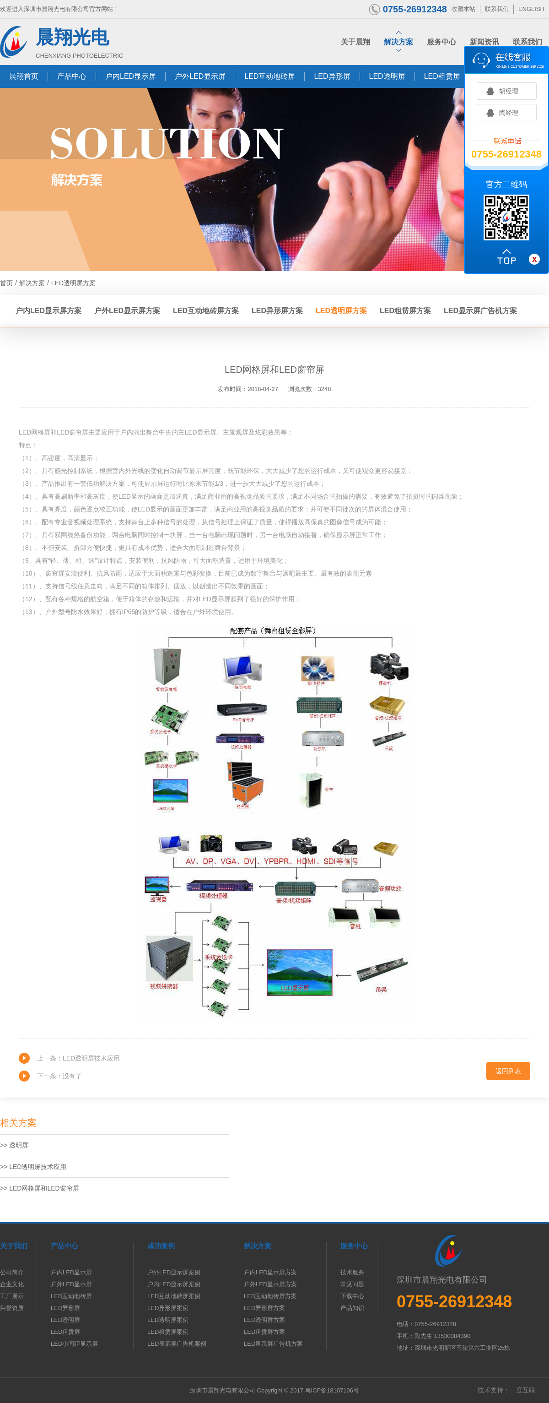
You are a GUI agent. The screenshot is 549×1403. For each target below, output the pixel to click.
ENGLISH (531, 8)
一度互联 (522, 1390)
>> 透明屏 (14, 1145)
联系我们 (497, 8)
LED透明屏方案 (73, 283)
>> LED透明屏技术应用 (33, 1166)
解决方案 (32, 283)
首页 (6, 283)
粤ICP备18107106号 (332, 1390)
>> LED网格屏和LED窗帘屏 (39, 1188)
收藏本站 (463, 8)
